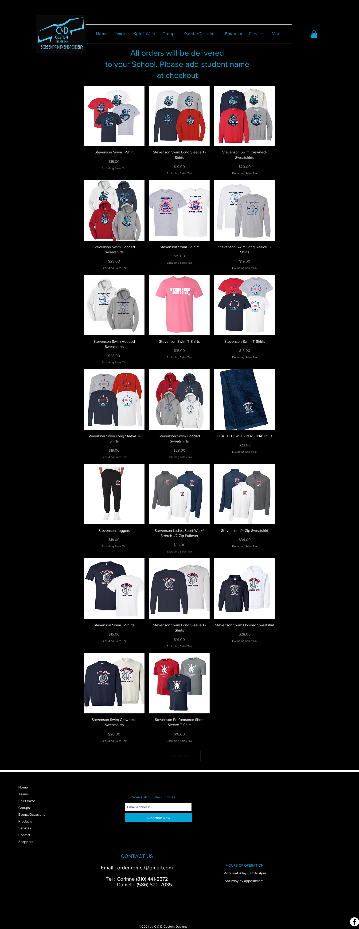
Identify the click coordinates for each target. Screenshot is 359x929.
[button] (314, 34)
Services (24, 828)
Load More (179, 756)
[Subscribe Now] (158, 817)
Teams (23, 794)
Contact (24, 835)
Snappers (25, 842)
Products (25, 821)
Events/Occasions (31, 814)
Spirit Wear (26, 801)
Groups (24, 808)
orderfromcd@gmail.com (145, 867)
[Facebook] (354, 921)
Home (23, 787)
